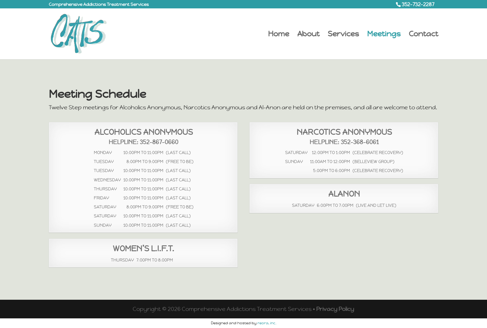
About (308, 35)
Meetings (384, 35)
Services (343, 35)
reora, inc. (266, 323)
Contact (423, 35)
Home (278, 35)
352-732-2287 (418, 4)
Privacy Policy (335, 308)
